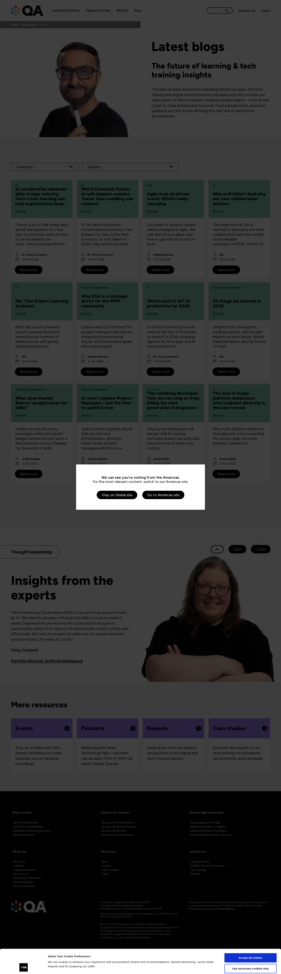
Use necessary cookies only (250, 945)
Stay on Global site (117, 495)
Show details (56, 966)
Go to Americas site (163, 495)
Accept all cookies (251, 935)
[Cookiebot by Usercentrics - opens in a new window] (24, 967)
